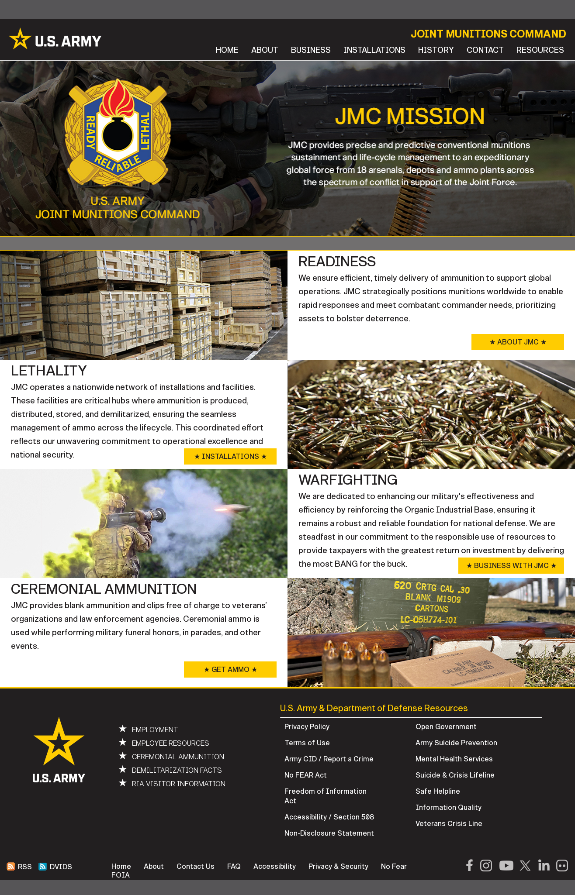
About (154, 866)
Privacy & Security (338, 866)
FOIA (120, 875)
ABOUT (264, 50)
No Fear (394, 866)
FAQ (234, 866)
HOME (227, 50)
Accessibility (274, 866)
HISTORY (436, 50)
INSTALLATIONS (374, 50)
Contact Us (196, 866)
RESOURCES (540, 50)
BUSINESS (311, 50)
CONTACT (485, 50)
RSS (19, 867)
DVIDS (55, 867)
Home (121, 866)
